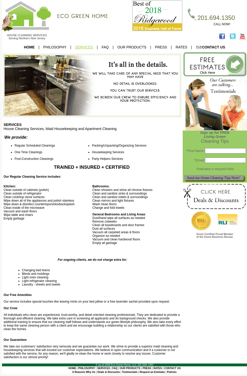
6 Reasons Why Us (83, 372)
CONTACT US (210, 47)
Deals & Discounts (108, 372)
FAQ (105, 47)
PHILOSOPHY (54, 47)
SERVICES (84, 47)
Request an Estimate (152, 372)
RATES (181, 47)
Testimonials (129, 372)
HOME (29, 47)
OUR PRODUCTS (131, 47)
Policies (172, 372)
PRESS (161, 47)
